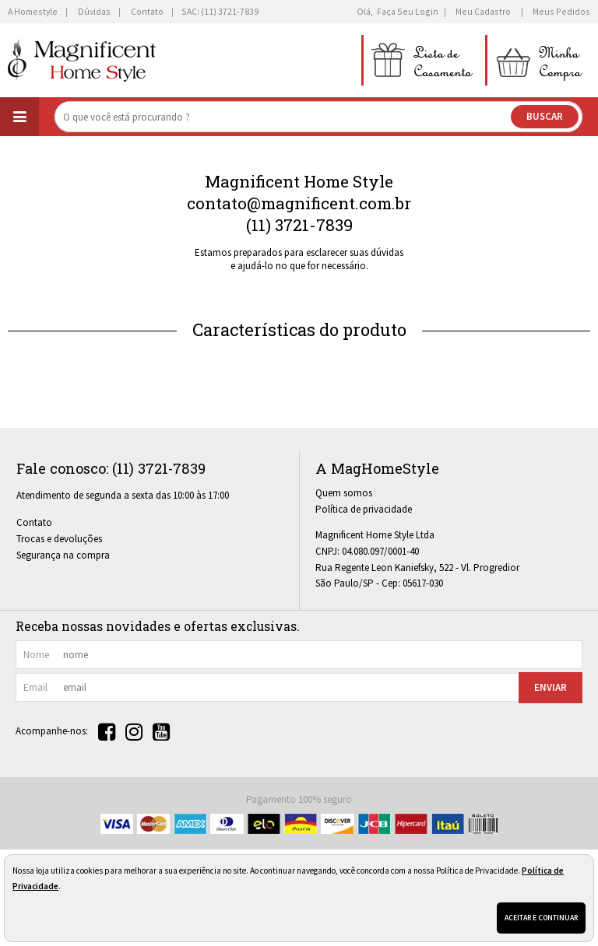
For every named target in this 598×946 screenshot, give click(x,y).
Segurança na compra (63, 555)
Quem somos (343, 492)
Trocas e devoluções (59, 538)
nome (36, 654)
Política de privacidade (363, 509)
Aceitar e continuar (541, 918)
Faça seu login (407, 11)
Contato (34, 522)
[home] (82, 60)
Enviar (550, 687)
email (35, 687)
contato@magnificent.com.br (299, 203)
